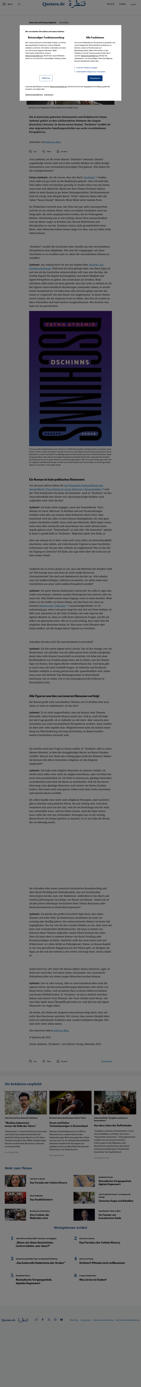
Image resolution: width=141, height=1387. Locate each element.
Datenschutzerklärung (34, 55)
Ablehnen (46, 78)
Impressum (48, 94)
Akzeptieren (95, 78)
